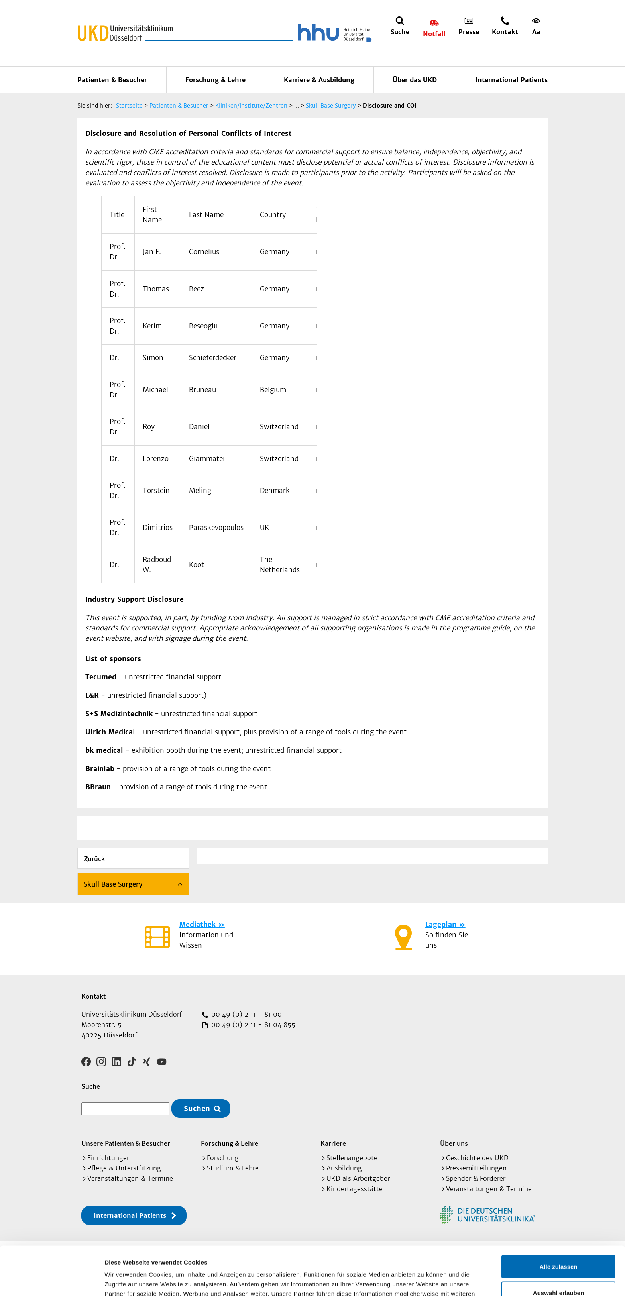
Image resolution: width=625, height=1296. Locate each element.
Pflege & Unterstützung (124, 1168)
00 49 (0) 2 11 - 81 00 (245, 1014)
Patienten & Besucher (112, 80)
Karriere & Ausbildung (319, 80)
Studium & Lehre (233, 1168)
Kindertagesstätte (354, 1189)
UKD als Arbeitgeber (358, 1178)
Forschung (223, 1158)
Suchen (197, 1108)
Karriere (333, 1143)
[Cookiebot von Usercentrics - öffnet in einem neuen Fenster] (51, 1280)
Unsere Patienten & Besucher (125, 1143)
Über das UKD (415, 80)
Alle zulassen (558, 1217)
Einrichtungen (109, 1158)
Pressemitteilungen (476, 1168)
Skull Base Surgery (113, 884)
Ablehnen (558, 1270)
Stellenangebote (351, 1158)
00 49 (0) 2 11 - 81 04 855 (252, 1025)
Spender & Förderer (475, 1178)
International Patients (511, 80)
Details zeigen (424, 1280)
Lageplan (440, 924)
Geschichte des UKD (477, 1158)
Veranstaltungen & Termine (130, 1178)
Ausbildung (344, 1168)
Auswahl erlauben (558, 1244)
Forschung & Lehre (215, 80)
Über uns (454, 1143)
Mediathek (197, 924)
